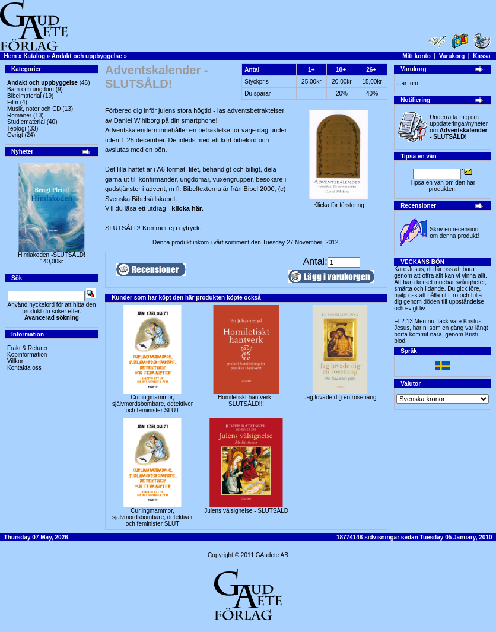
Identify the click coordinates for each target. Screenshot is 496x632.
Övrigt (15, 135)
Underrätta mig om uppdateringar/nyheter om (459, 127)
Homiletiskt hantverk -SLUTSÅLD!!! (246, 400)
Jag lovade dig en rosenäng (340, 397)
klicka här (186, 208)
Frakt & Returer (27, 348)
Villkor (15, 361)
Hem (10, 56)
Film (12, 102)
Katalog (34, 56)
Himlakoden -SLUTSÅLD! (51, 255)
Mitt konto (416, 56)
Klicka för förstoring (338, 202)
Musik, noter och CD (34, 109)
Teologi (16, 128)
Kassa (481, 56)
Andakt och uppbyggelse (87, 56)
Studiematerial (26, 122)
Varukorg (452, 56)
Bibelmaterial (24, 96)
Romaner (19, 115)
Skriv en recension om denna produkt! (454, 232)
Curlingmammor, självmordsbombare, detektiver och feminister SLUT (152, 404)
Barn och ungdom (30, 89)
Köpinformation (27, 354)
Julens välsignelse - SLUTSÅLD (246, 510)
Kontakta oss (24, 367)
